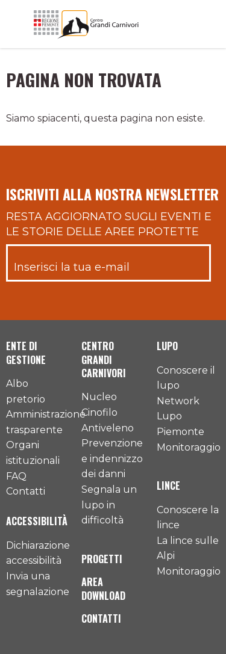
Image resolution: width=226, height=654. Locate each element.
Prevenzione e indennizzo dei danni (112, 458)
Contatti (25, 491)
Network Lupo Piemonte (180, 416)
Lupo (167, 346)
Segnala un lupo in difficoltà (109, 505)
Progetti (101, 559)
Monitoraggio (189, 447)
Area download (103, 588)
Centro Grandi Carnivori (103, 359)
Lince (168, 485)
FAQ (16, 476)
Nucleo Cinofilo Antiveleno (107, 412)
